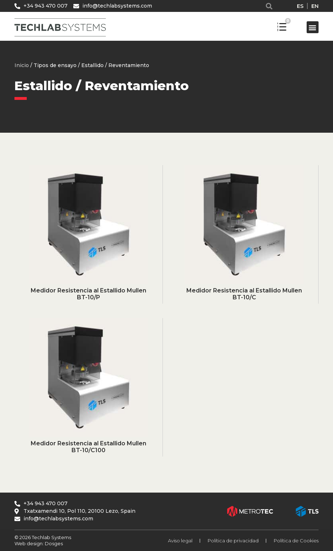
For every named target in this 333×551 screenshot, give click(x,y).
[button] (269, 6)
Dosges (53, 543)
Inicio (21, 65)
